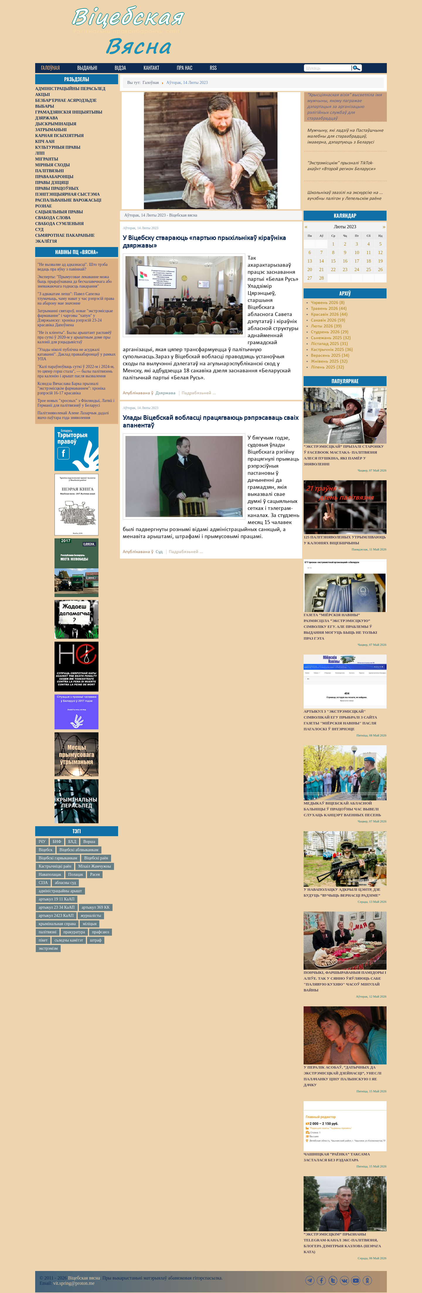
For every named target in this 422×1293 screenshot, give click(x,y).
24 (357, 269)
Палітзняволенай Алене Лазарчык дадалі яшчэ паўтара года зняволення (73, 415)
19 (380, 260)
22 (333, 269)
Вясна (138, 45)
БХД (72, 841)
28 (321, 277)
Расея (95, 874)
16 (345, 260)
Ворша (89, 841)
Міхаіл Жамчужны (94, 866)
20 (309, 269)
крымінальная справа (57, 924)
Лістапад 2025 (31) (329, 344)
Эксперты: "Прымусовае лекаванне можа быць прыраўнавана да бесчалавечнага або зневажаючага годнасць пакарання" (75, 281)
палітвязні (48, 932)
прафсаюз (100, 932)
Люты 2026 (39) (326, 326)
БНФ (57, 841)
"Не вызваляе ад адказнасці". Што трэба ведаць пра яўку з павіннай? (73, 266)
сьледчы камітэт (69, 940)
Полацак (75, 874)
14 (321, 260)
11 (368, 252)
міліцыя (89, 924)
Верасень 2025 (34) (330, 355)
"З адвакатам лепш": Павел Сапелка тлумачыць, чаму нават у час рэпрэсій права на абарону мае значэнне (76, 298)
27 (309, 277)
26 (380, 269)
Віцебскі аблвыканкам (78, 850)
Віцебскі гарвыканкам (58, 858)
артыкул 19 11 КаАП (56, 899)
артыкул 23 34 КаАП (57, 907)
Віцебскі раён (96, 858)
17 (357, 260)
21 (321, 269)
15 (333, 260)
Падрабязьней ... (199, 393)
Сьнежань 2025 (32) (331, 338)
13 (309, 260)
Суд (159, 552)
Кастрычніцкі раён (55, 866)
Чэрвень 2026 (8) (328, 302)
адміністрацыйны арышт (60, 891)
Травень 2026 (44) (329, 308)
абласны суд (65, 882)
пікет (43, 940)
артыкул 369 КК (96, 907)
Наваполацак (50, 874)
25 (368, 269)
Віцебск (45, 850)
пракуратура (74, 932)
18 (368, 260)
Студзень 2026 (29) (329, 332)
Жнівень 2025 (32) (329, 361)
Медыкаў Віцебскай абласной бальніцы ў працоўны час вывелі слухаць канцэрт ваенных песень (342, 809)
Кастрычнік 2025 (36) (332, 349)
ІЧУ (42, 841)
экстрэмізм (48, 948)
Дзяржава (166, 393)
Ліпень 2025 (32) (327, 367)
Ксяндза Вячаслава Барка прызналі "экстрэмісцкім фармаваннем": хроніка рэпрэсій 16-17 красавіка (71, 388)
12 (380, 252)
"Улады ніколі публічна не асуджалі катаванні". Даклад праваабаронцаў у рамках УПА (77, 354)
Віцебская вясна (84, 1277)
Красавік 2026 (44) (329, 314)
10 (357, 252)
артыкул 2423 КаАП (56, 915)
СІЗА (43, 882)
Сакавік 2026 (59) (328, 320)
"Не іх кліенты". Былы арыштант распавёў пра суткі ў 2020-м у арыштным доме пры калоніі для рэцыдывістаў (75, 337)
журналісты (91, 915)
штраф (95, 940)
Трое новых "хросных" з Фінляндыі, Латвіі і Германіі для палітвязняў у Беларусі (76, 403)
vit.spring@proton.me (74, 1283)
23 (345, 269)
